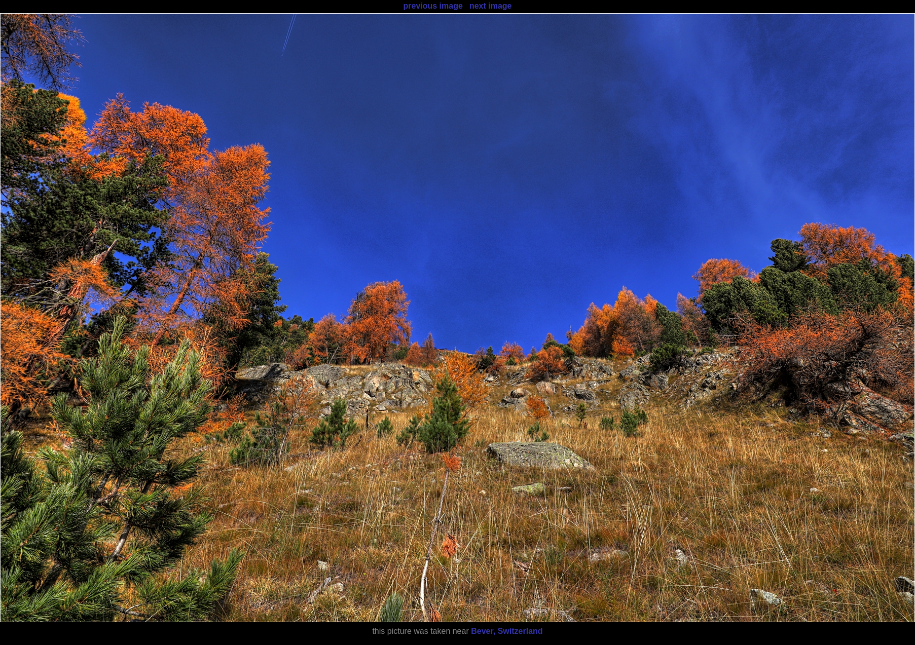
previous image (432, 6)
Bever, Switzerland (506, 631)
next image (490, 6)
